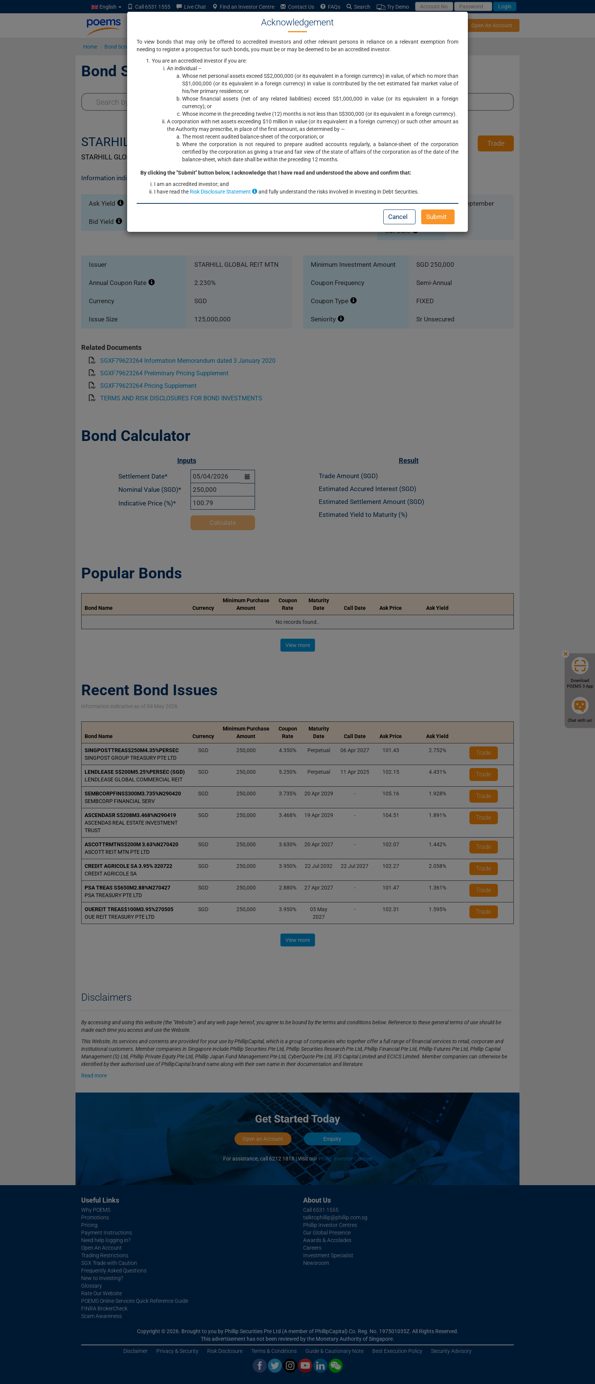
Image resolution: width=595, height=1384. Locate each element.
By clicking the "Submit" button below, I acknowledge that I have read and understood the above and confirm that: (275, 173)
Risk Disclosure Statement (223, 192)
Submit (436, 216)
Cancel (398, 216)
